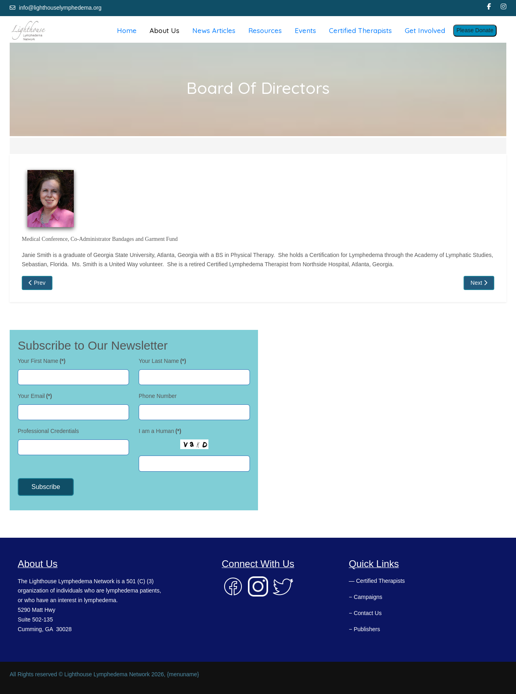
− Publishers (364, 629)
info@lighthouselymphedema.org (60, 7)
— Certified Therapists (377, 581)
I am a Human (160, 431)
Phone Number (158, 396)
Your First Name (41, 361)
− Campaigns (365, 597)
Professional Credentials (48, 431)
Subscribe (45, 486)
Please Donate (474, 30)
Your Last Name (162, 361)
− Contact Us (365, 613)
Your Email (35, 396)
